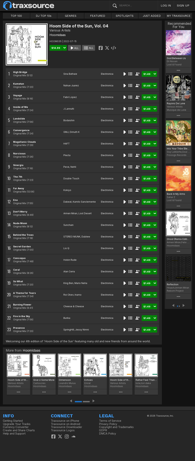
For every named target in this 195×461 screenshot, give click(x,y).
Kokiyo (67, 190)
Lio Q (66, 248)
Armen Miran (70, 213)
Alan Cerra (69, 271)
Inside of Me (20, 107)
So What (18, 281)
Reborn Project (175, 290)
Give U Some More (43, 379)
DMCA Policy (107, 433)
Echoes (88, 379)
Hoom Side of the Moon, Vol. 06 (18, 379)
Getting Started (13, 421)
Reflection (172, 284)
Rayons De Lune (176, 103)
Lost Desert (85, 213)
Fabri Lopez (70, 97)
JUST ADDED (152, 16)
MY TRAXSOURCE (179, 16)
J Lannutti (68, 108)
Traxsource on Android (65, 424)
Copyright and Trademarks (116, 427)
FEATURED (97, 16)
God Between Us (176, 58)
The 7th (17, 176)
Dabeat (67, 201)
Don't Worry (20, 211)
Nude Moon (20, 223)
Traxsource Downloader (66, 427)
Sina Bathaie (70, 73)
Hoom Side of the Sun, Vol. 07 (120, 379)
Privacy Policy (108, 424)
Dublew (86, 236)
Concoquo (19, 258)
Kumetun (18, 83)
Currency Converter (16, 427)
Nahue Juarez (71, 85)
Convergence (21, 130)
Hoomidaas (58, 35)
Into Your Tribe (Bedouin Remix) (178, 148)
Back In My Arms (176, 193)
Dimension (65, 379)
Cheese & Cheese (73, 306)
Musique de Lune (176, 109)
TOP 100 (16, 16)
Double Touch (71, 178)
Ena (15, 200)
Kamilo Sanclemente (84, 201)
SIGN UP (183, 5)
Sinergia (18, 165)
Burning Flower (22, 304)
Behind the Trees (23, 234)
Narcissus (19, 153)
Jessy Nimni (82, 329)
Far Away (18, 188)
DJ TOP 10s (43, 16)
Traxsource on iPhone (65, 421)
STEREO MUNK (71, 236)
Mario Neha (80, 283)
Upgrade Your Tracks (16, 424)
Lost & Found (174, 64)
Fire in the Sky (21, 316)
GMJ (66, 132)
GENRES (70, 16)
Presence (19, 327)
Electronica (107, 73)
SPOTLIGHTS (124, 16)
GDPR (103, 430)
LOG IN (166, 5)
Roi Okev (68, 294)
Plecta (66, 155)
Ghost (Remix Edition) (178, 239)
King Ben (68, 283)
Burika (66, 318)
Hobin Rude (70, 259)
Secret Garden (22, 246)
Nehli (73, 166)
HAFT (66, 143)
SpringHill (68, 329)
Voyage (17, 95)
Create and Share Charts (19, 430)
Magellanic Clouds (24, 141)
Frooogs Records (176, 155)
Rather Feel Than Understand (146, 379)
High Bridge (20, 72)
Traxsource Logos (63, 430)
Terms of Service (110, 421)
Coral (16, 269)
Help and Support (14, 433)
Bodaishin (68, 120)
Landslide (19, 118)
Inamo (78, 294)
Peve (66, 166)
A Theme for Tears (24, 293)
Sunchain (68, 225)
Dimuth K (75, 132)
